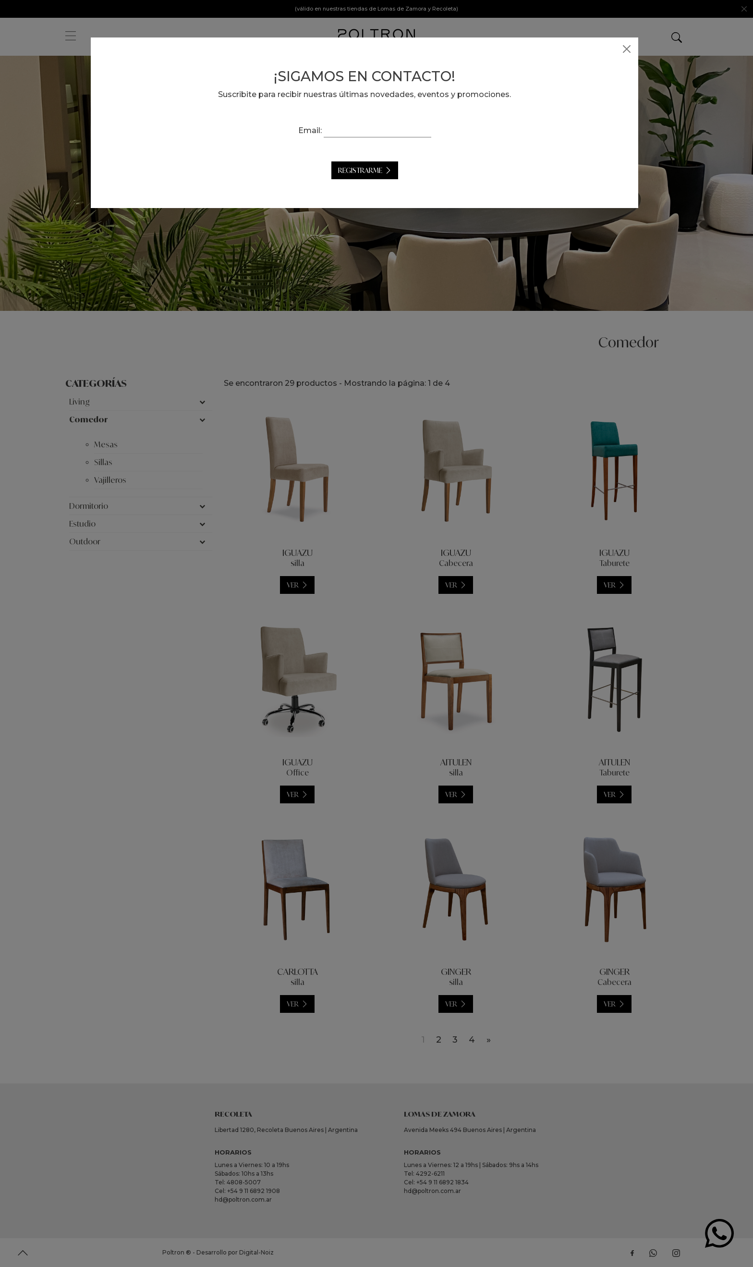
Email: (322, 130)
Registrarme (372, 170)
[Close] (638, 49)
